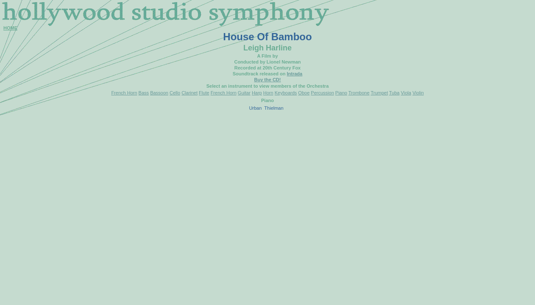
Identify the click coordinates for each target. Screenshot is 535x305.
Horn (268, 92)
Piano (341, 92)
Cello (175, 92)
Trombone (359, 92)
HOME (10, 27)
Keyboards (286, 92)
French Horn (124, 92)
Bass (144, 92)
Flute (204, 92)
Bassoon (159, 92)
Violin (418, 92)
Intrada (295, 73)
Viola (406, 92)
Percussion (322, 92)
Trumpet (379, 92)
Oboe (303, 92)
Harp (257, 92)
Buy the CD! (267, 79)
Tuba (394, 92)
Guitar (244, 92)
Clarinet (189, 92)
